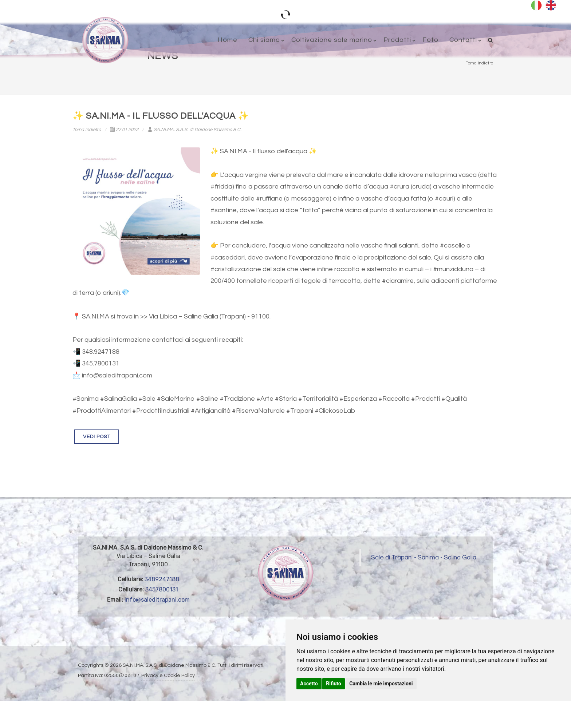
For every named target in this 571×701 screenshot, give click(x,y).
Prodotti (397, 39)
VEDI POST (96, 436)
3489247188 (162, 579)
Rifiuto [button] (333, 683)
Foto (430, 39)
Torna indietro (86, 129)
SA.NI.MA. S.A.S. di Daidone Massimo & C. (194, 129)
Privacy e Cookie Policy (168, 675)
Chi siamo (264, 39)
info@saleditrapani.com (157, 599)
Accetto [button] (309, 683)
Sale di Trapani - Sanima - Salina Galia (423, 557)
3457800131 (161, 589)
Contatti (463, 39)
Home (227, 39)
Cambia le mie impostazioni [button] (381, 683)
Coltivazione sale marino (331, 39)
